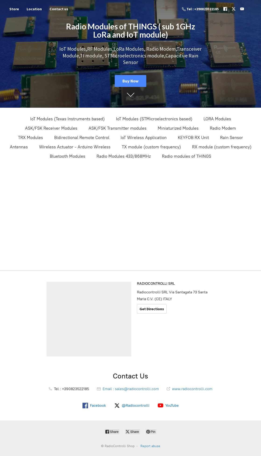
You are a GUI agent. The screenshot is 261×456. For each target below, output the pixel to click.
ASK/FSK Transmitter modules (118, 128)
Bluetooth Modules (67, 156)
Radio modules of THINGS (186, 156)
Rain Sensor (231, 137)
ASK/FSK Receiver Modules (51, 128)
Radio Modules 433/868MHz (124, 156)
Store (14, 9)
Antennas (19, 147)
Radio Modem (223, 128)
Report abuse (150, 446)
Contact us (59, 9)
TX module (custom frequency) (151, 147)
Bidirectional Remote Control (81, 137)
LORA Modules (217, 118)
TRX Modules (30, 137)
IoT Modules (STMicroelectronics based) (154, 118)
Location (34, 9)
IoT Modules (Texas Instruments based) (67, 118)
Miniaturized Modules (178, 128)
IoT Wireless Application (144, 137)
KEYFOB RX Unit (193, 137)
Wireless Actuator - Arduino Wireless (75, 147)
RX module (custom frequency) (221, 147)
